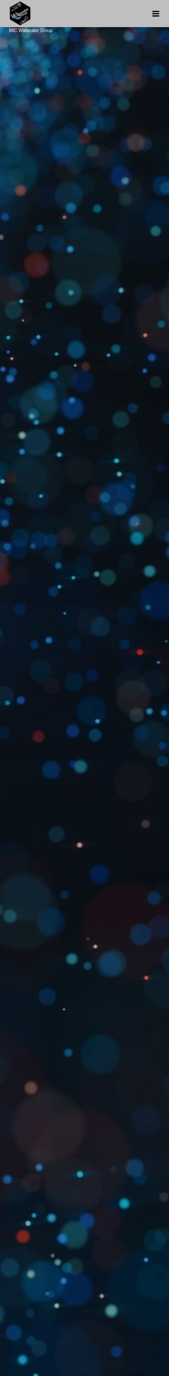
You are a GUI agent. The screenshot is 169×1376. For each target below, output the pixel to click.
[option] (84, 176)
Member (84, 1316)
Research (84, 1286)
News (84, 1255)
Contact (84, 1332)
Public (84, 1301)
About (84, 1270)
